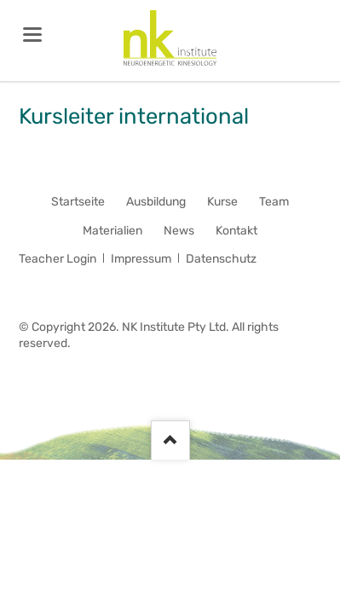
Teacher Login (57, 259)
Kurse (222, 201)
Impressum (141, 259)
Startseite (78, 201)
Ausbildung (156, 201)
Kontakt (236, 230)
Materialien (112, 230)
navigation (32, 34)
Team (274, 201)
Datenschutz (221, 259)
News (179, 230)
